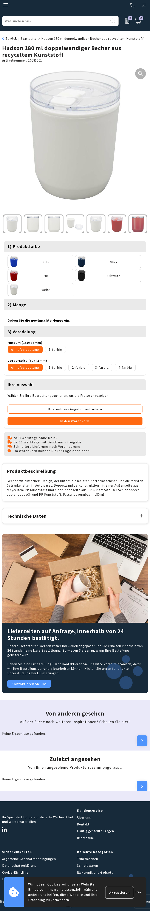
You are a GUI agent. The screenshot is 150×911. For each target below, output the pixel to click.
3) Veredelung (22, 331)
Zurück (11, 38)
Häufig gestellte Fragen (95, 830)
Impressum (85, 837)
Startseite (29, 39)
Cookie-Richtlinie (15, 872)
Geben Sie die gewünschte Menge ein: (39, 320)
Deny (138, 892)
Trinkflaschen (87, 858)
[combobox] (55, 21)
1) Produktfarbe (24, 246)
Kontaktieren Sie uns (29, 683)
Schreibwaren (87, 865)
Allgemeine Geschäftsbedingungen (29, 858)
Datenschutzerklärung (19, 865)
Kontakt (83, 824)
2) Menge (17, 304)
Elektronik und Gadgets (95, 872)
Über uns (84, 817)
